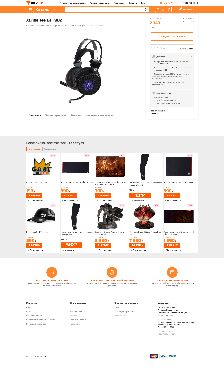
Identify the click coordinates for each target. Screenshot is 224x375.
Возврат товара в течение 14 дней (172, 295)
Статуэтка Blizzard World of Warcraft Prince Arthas (110, 256)
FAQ (71, 322)
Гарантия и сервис (78, 335)
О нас (28, 322)
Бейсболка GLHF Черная (37, 255)
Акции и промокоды (99, 3)
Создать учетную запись (124, 327)
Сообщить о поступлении (172, 36)
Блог (143, 3)
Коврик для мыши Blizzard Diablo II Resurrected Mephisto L (110, 206)
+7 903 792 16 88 (190, 3)
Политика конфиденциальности (40, 335)
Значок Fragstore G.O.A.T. (37, 205)
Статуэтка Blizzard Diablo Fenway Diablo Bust (144, 256)
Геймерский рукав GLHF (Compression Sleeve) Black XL (146, 206)
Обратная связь (121, 331)
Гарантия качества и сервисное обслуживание (112, 295)
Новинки (132, 3)
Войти (116, 322)
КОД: (152, 18)
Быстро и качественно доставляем (52, 295)
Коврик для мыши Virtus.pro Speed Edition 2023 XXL (179, 256)
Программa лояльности (36, 339)
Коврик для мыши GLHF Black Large (179, 205)
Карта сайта (75, 339)
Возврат (73, 331)
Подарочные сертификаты (73, 3)
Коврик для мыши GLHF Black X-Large (77, 205)
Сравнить (188, 22)
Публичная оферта (34, 331)
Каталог (43, 9)
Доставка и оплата (78, 327)
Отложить (188, 18)
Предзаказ (119, 3)
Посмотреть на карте (167, 349)
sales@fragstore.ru (165, 346)
